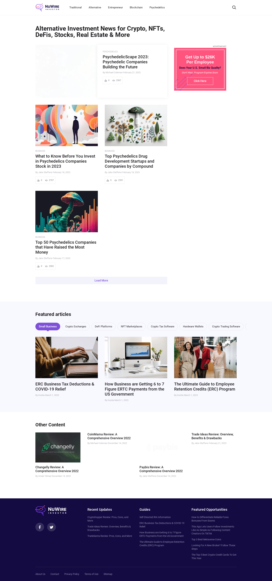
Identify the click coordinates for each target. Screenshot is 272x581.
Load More (101, 280)
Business (40, 151)
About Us (40, 574)
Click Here (200, 81)
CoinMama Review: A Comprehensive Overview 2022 (109, 436)
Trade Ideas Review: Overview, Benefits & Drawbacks (212, 436)
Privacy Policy (71, 574)
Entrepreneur (115, 7)
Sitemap (108, 574)
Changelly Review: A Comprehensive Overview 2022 (57, 469)
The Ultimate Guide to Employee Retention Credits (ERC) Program (204, 387)
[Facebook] (39, 527)
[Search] (234, 7)
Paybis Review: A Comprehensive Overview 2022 (161, 469)
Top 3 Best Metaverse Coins (206, 539)
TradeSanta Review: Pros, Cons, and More (109, 536)
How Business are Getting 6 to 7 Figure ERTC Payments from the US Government (134, 389)
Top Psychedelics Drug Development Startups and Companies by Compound (129, 161)
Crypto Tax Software (162, 326)
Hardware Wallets (193, 326)
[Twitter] (51, 527)
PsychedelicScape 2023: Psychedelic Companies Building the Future (126, 61)
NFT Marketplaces (131, 326)
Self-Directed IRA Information (155, 517)
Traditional (75, 7)
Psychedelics (157, 7)
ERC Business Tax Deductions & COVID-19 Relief (64, 387)
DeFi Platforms (103, 326)
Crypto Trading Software (226, 326)
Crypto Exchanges (75, 326)
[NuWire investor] (47, 7)
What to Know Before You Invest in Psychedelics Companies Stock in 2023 (65, 161)
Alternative (95, 7)
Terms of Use (91, 574)
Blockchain (136, 7)
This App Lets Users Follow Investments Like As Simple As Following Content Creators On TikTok (213, 530)
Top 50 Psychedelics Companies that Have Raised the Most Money (65, 247)
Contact (54, 574)
